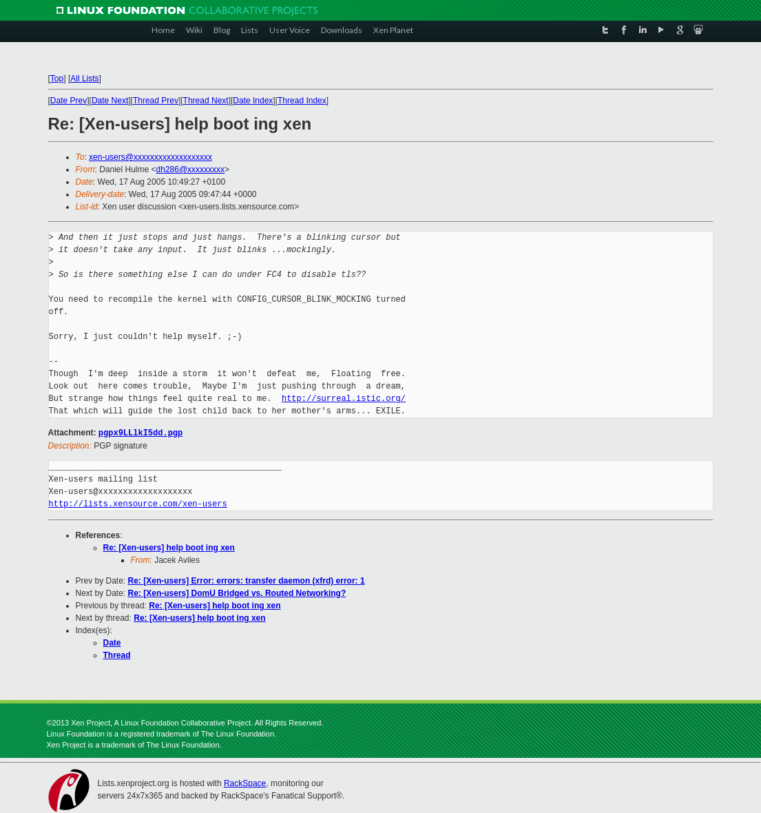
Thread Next (206, 100)
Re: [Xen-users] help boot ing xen (169, 547)
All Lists (84, 78)
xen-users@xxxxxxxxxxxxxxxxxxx (150, 157)
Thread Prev (155, 100)
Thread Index (302, 100)
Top (56, 78)
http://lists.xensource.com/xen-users (138, 503)
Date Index (253, 100)
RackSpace (245, 783)
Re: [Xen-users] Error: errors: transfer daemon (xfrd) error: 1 (246, 580)
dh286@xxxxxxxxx (190, 169)
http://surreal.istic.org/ (344, 398)
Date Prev (68, 100)
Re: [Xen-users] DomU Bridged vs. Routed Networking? (237, 592)
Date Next (110, 100)
